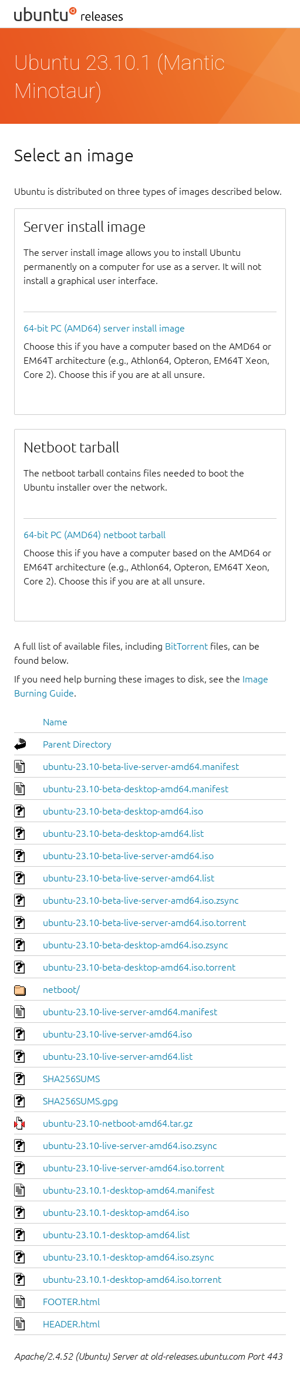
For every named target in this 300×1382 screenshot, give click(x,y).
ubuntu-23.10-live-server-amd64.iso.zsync (130, 1145)
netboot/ (61, 989)
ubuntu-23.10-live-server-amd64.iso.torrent (133, 1168)
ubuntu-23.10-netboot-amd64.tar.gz (118, 1123)
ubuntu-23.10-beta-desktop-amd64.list (123, 833)
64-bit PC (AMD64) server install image (104, 328)
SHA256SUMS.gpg (80, 1101)
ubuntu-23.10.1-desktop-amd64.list (116, 1234)
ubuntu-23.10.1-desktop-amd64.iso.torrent (132, 1279)
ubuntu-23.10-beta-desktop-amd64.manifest (135, 788)
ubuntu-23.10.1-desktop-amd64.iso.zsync (128, 1257)
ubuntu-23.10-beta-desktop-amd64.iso (123, 811)
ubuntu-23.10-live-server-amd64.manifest (130, 1011)
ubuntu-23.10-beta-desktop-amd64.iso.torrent (139, 967)
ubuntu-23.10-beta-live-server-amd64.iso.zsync (140, 900)
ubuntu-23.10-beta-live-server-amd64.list (128, 878)
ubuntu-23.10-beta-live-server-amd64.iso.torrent (144, 922)
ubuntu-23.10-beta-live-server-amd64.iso (128, 855)
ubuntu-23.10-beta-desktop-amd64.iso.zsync (135, 945)
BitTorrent (186, 646)
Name (55, 722)
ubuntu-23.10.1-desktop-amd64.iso (116, 1212)
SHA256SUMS (71, 1078)
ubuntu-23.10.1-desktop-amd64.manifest (128, 1190)
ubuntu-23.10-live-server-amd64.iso (117, 1034)
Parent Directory (77, 744)
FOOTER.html (71, 1301)
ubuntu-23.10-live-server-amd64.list (118, 1056)
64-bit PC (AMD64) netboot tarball (94, 534)
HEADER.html (71, 1324)
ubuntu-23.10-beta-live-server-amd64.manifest (141, 766)
